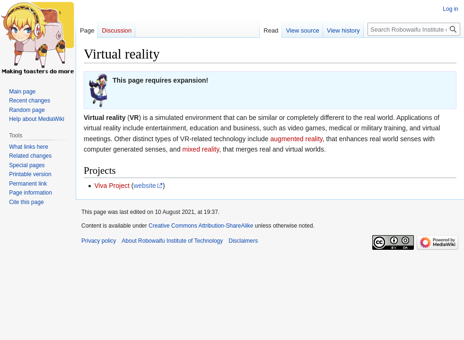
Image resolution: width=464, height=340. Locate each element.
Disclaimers (243, 241)
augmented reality (297, 139)
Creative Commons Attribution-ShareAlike (201, 225)
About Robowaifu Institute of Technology (172, 241)
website (144, 185)
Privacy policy (98, 241)
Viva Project (111, 185)
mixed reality (201, 149)
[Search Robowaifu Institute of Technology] (414, 29)
